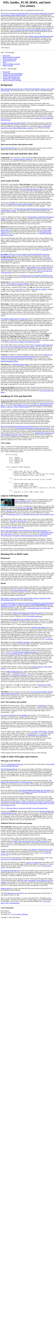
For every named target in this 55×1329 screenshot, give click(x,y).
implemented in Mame (44, 692)
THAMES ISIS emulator (38, 635)
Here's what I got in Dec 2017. (18, 528)
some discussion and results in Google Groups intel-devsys (33, 428)
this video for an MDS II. (39, 289)
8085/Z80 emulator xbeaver (21, 364)
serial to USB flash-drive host (11, 77)
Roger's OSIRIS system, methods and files (38, 267)
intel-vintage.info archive (20, 598)
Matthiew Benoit (6, 896)
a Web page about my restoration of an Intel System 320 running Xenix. (27, 816)
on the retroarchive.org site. (15, 661)
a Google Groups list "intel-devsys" (23, 159)
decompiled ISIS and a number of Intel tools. (24, 627)
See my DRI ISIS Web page (9, 148)
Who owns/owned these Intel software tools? (17, 144)
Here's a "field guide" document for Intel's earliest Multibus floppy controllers (26, 127)
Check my (4, 772)
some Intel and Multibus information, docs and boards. (35, 798)
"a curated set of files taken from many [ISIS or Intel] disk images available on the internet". (27, 345)
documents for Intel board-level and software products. (17, 358)
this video (19, 289)
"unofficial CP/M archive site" (14, 679)
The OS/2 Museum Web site (9, 777)
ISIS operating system (9, 60)
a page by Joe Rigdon (32, 870)
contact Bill (45, 249)
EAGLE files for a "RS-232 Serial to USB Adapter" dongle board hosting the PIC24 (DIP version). (26, 542)
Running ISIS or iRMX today (11, 78)
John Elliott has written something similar (20, 204)
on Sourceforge (41, 713)
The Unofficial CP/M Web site (10, 878)
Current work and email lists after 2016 (19, 153)
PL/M (4, 62)
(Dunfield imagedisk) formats (9, 361)
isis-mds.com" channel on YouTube (13, 535)
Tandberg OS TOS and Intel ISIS (12, 75)
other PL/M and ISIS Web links (12, 80)
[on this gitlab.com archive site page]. (32, 189)
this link (9, 519)
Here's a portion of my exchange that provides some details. (22, 342)
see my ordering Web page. (20, 922)
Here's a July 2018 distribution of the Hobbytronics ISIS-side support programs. (24, 538)
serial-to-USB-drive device (23, 509)
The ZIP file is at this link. (19, 682)
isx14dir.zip (12, 723)
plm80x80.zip (32, 742)
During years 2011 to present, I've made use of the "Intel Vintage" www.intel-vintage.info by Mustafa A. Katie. (26, 835)
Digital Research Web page (15, 772)
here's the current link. (25, 515)
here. (31, 608)
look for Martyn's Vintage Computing (18, 283)
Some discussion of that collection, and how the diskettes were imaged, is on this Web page (27, 809)
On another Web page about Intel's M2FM (13, 123)
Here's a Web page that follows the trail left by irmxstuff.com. (32, 849)
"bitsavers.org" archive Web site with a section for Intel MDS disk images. (27, 355)
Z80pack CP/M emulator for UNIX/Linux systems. (28, 620)
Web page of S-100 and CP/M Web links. (35, 799)
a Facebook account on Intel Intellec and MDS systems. (36, 275)
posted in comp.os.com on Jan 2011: (15, 699)
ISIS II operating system (10, 59)
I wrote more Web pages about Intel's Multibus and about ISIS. (32, 30)
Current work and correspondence (13, 73)
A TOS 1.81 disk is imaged (21, 407)
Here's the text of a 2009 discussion (11, 867)
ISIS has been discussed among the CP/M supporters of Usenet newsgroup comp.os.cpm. (27, 865)
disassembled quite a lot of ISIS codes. (39, 616)
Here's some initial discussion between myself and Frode (17, 426)
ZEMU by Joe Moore (24, 650)
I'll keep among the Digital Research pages (40, 36)
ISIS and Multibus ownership (11, 64)
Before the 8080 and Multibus (11, 57)
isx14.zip (3, 723)
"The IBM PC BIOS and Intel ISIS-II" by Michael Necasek (26, 789)
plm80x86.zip (43, 742)
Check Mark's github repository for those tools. (14, 319)
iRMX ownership (8, 65)
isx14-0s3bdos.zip (24, 723)
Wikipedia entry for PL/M (14, 901)
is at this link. (49, 647)
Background (6, 55)
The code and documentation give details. (25, 659)
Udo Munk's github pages (34, 624)
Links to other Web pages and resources (19, 764)
